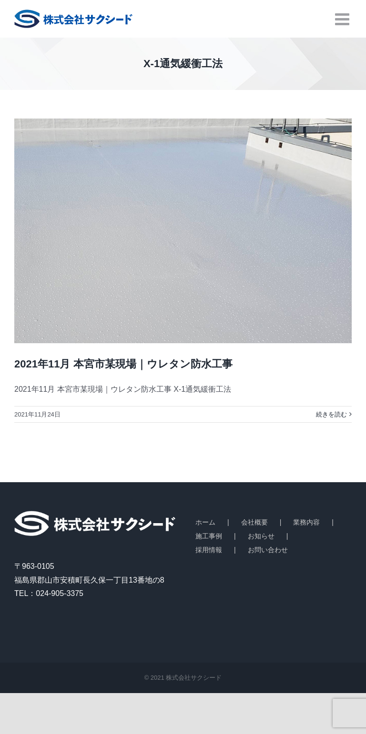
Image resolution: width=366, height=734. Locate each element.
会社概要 (254, 522)
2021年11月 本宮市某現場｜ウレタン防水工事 (123, 364)
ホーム (205, 522)
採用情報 (208, 550)
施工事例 (208, 536)
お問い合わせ (268, 550)
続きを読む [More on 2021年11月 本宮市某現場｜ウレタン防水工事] (331, 414)
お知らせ (261, 536)
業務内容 (306, 522)
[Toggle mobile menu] (343, 18)
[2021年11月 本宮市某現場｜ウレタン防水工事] (183, 231)
